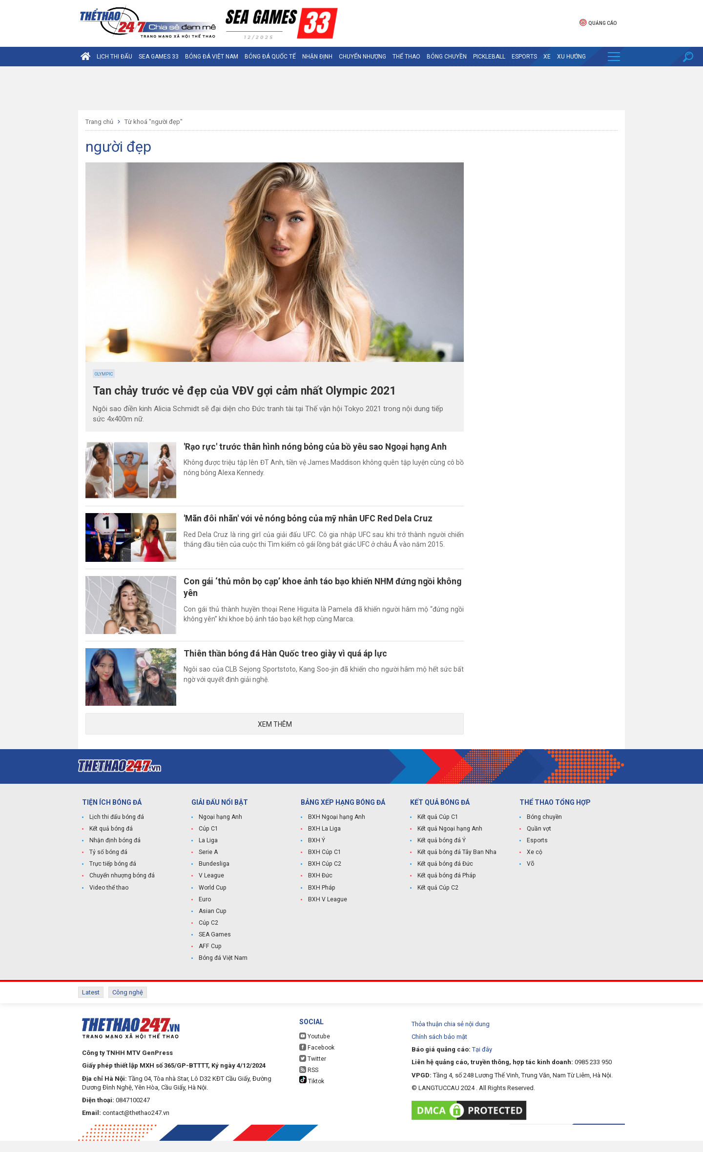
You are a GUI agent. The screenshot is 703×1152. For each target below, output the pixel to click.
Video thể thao (108, 899)
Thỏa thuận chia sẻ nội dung (451, 1035)
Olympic (104, 374)
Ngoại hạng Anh (220, 829)
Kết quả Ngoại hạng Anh (449, 840)
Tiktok (311, 1091)
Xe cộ (534, 864)
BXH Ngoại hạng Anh (336, 829)
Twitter (312, 1069)
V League (211, 887)
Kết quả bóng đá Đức (445, 876)
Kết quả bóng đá (110, 840)
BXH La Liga (324, 840)
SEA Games (214, 946)
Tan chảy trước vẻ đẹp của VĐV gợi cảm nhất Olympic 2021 (249, 391)
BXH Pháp (321, 899)
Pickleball (489, 56)
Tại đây (482, 1060)
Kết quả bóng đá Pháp (446, 887)
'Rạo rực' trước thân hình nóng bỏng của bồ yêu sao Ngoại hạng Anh (322, 447)
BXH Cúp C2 (324, 876)
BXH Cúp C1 (324, 864)
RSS (308, 1081)
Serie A (208, 864)
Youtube (314, 1047)
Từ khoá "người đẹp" (153, 121)
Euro (205, 911)
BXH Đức (320, 887)
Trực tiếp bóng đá (112, 876)
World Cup (212, 899)
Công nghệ (127, 1003)
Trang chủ (99, 121)
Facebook (316, 1058)
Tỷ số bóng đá (108, 864)
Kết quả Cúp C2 (437, 899)
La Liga (208, 852)
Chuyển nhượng (362, 56)
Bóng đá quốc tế (270, 56)
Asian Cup (212, 922)
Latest (91, 1003)
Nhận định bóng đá (114, 852)
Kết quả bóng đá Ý (441, 852)
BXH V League (327, 911)
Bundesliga (214, 876)
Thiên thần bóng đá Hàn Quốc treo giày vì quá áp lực (292, 662)
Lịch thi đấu (114, 56)
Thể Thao (406, 56)
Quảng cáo (598, 22)
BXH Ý (316, 852)
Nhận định (317, 56)
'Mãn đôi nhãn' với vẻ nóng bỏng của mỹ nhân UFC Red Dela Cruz (315, 522)
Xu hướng (571, 56)
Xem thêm (275, 736)
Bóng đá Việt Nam (211, 56)
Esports (524, 56)
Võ (530, 876)
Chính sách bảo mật (439, 1048)
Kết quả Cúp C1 (437, 829)
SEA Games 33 (159, 56)
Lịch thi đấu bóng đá (116, 829)
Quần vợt (539, 840)
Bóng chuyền (447, 56)
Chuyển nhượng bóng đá (121, 887)
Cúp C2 (208, 934)
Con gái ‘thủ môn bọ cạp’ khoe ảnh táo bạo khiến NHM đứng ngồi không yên (317, 593)
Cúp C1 (208, 840)
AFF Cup (209, 957)
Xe (547, 56)
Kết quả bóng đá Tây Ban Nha (456, 864)
